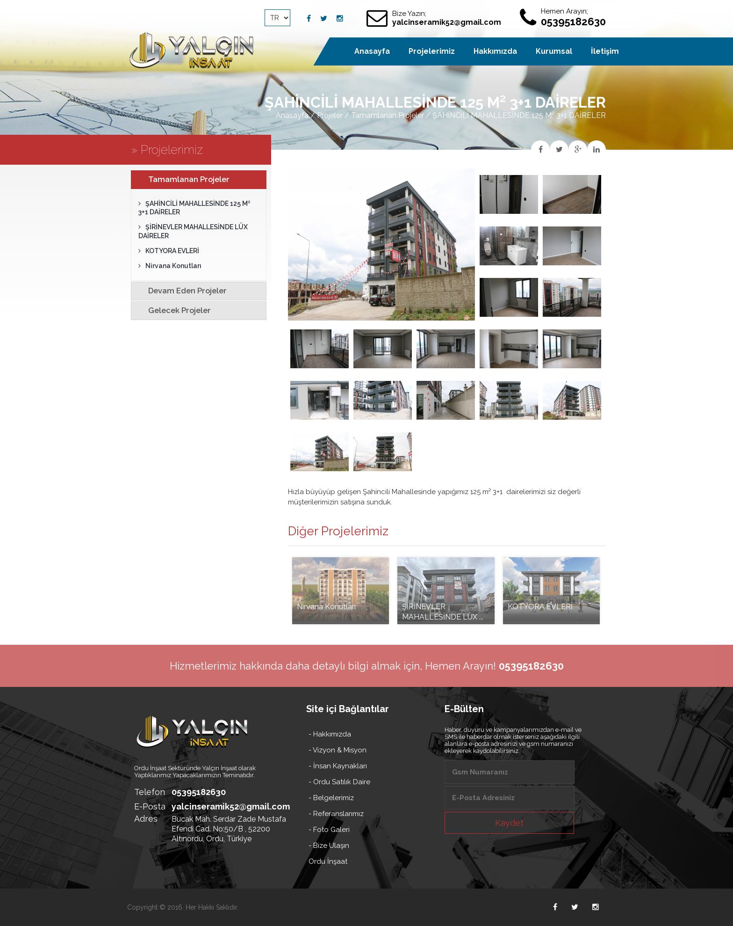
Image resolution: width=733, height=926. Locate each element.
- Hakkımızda (330, 734)
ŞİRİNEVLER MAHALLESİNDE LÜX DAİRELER (193, 231)
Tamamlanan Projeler (387, 115)
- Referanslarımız (336, 813)
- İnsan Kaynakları (338, 766)
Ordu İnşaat (328, 861)
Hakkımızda (495, 51)
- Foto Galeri (329, 829)
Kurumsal (554, 51)
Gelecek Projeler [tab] (173, 310)
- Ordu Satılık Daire (339, 782)
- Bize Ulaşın (329, 845)
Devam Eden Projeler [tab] (181, 290)
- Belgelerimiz (331, 798)
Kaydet (509, 823)
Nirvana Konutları (169, 266)
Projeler (330, 115)
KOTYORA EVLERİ (168, 251)
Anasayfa (292, 115)
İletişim (605, 51)
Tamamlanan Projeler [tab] (182, 179)
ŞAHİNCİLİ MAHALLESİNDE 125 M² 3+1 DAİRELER (194, 208)
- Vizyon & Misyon (337, 750)
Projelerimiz (432, 51)
